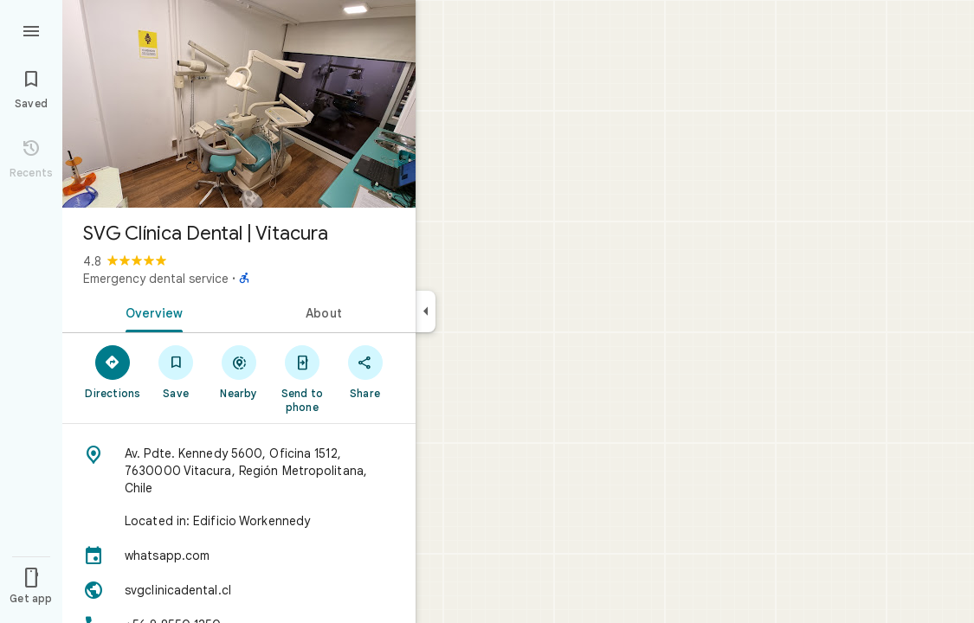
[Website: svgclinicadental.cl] (239, 590)
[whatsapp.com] (239, 555)
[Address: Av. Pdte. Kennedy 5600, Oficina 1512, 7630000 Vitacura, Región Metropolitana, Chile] (239, 471)
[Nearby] (239, 371)
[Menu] (31, 29)
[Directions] (113, 371)
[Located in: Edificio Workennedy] (239, 521)
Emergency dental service (156, 278)
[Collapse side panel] (425, 311)
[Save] (176, 371)
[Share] (365, 371)
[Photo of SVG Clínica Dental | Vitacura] (239, 104)
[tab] (150, 311)
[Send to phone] (301, 378)
